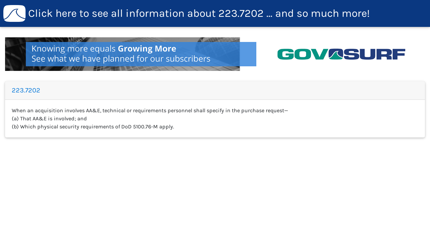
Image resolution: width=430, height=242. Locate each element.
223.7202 (186, 13)
